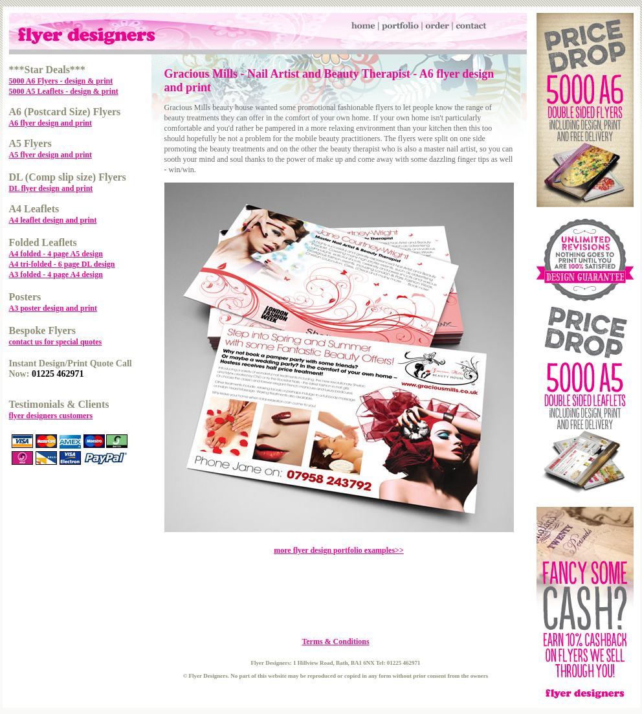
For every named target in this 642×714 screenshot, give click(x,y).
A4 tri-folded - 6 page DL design (62, 264)
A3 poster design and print (53, 308)
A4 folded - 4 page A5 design (56, 253)
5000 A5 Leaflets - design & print (63, 91)
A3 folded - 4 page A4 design (56, 274)
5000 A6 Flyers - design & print (61, 80)
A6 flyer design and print (50, 123)
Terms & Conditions (335, 641)
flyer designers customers (51, 415)
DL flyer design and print (51, 188)
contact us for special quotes (55, 341)
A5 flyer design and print (50, 154)
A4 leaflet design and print (53, 220)
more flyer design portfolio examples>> (339, 550)
